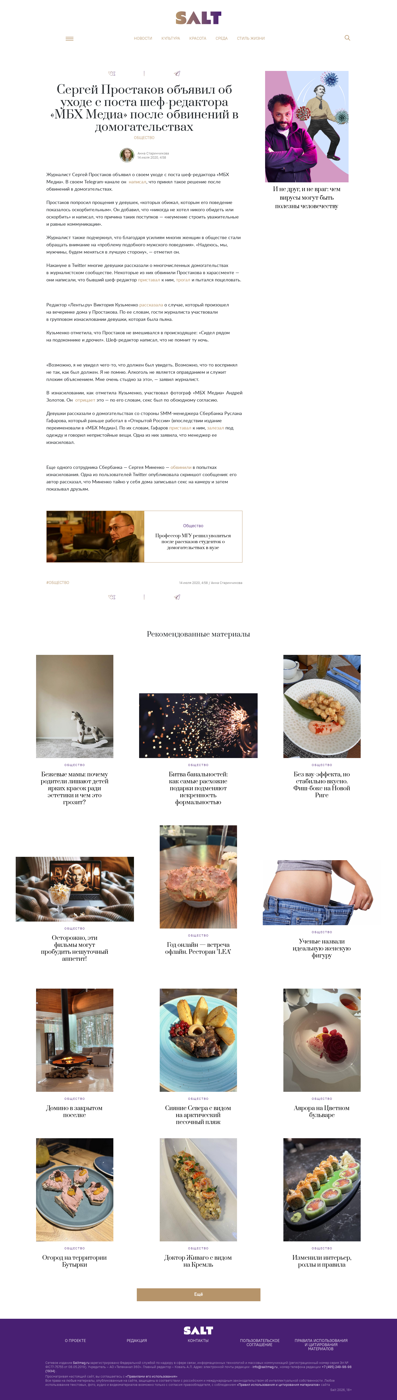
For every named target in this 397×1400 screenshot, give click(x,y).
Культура (171, 38)
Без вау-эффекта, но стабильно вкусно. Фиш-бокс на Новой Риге (321, 785)
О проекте (75, 1340)
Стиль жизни (251, 38)
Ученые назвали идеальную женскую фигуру (322, 948)
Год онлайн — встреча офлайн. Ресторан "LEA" (198, 948)
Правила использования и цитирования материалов (322, 1344)
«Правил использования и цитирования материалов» (278, 1384)
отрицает (85, 400)
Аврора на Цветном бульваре (322, 1111)
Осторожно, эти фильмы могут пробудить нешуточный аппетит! (74, 948)
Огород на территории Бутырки (74, 1261)
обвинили (181, 467)
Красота (197, 38)
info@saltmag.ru (264, 1367)
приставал (149, 280)
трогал (183, 280)
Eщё (198, 1294)
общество (59, 583)
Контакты (198, 1340)
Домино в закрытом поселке (74, 1111)
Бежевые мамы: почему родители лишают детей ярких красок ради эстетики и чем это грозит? (74, 788)
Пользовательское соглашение (260, 1342)
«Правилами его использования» (151, 1376)
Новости (143, 38)
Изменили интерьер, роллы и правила (321, 1261)
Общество (144, 137)
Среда (222, 38)
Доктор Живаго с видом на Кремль (198, 1261)
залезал (215, 428)
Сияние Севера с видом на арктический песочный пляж (198, 1115)
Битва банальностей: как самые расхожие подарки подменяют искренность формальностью (198, 788)
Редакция (137, 1340)
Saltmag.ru (81, 1363)
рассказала (151, 305)
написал (137, 182)
